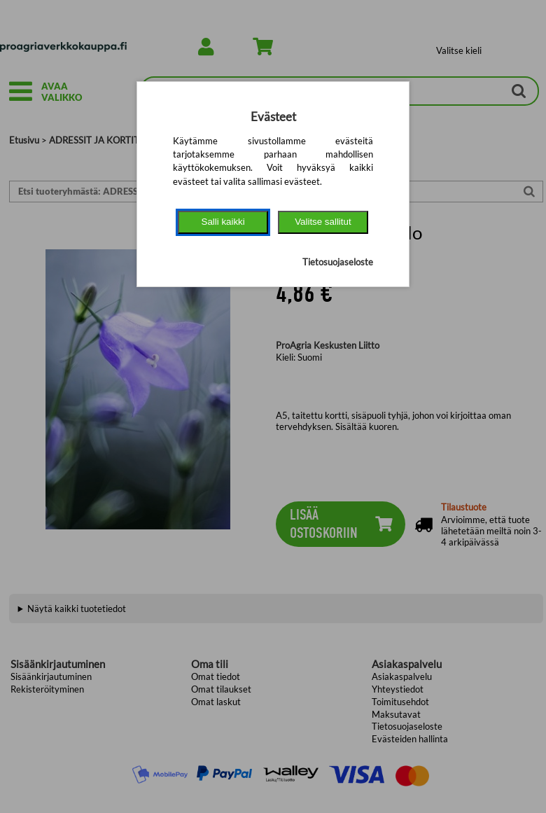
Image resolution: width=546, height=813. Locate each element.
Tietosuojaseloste (337, 261)
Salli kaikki (223, 221)
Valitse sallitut (323, 221)
